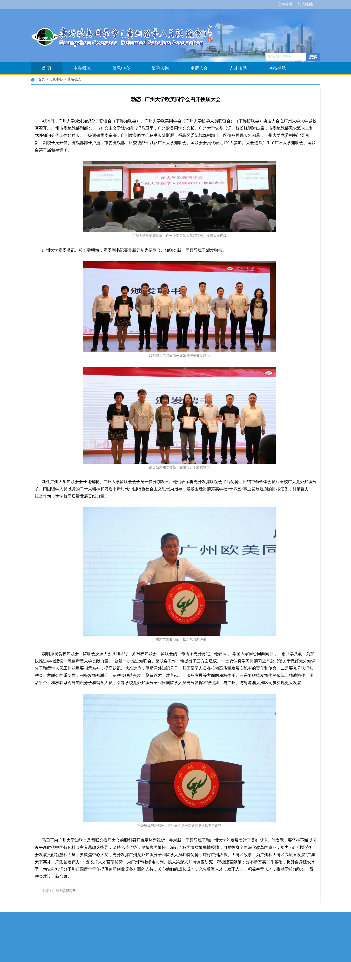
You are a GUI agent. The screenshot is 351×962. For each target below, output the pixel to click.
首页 (42, 79)
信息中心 (121, 68)
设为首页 (285, 4)
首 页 (47, 68)
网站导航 (277, 68)
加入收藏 (305, 4)
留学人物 (160, 68)
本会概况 (82, 68)
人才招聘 (238, 68)
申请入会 (199, 68)
